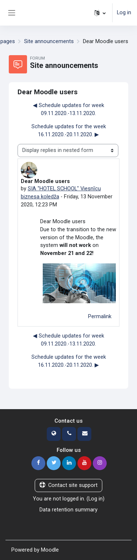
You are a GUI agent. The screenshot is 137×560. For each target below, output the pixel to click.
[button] (100, 13)
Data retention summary (68, 509)
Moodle (50, 549)
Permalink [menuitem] (99, 316)
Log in (124, 12)
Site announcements (49, 41)
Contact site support (68, 485)
